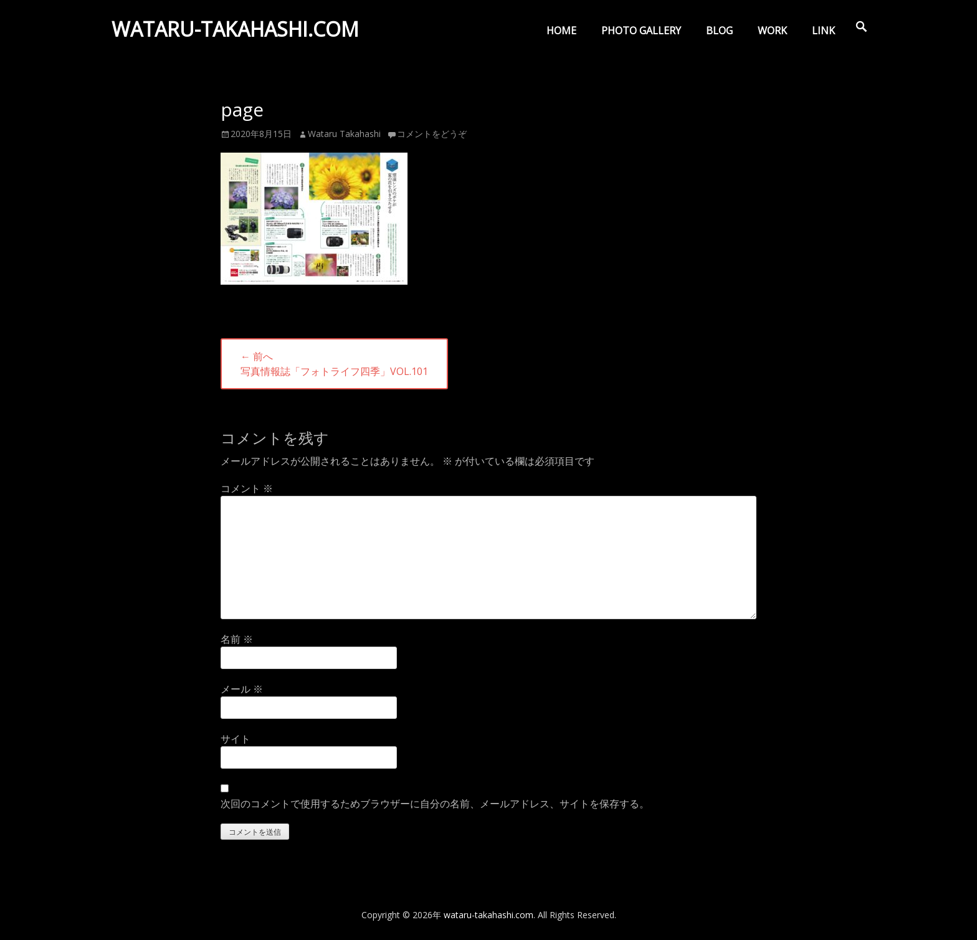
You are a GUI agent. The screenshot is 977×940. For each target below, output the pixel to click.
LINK (823, 30)
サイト (235, 739)
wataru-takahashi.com (238, 33)
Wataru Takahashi (344, 134)
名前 (237, 639)
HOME (561, 30)
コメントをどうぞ (432, 134)
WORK (772, 30)
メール (242, 689)
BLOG (719, 30)
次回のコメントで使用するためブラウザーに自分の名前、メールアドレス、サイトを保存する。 (435, 803)
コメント (247, 488)
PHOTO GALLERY (641, 30)
